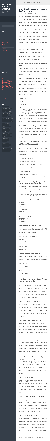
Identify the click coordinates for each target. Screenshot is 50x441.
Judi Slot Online (4, 50)
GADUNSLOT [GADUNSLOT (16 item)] (10, 108)
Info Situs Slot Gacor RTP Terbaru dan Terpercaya (33, 10)
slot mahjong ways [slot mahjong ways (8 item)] (5, 143)
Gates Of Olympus (5, 42)
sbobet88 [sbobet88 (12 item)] (7, 123)
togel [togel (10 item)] (9, 151)
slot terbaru (25, 26)
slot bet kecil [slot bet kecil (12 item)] (9, 133)
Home (3, 18)
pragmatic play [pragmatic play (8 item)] (5, 121)
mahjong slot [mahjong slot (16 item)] (10, 116)
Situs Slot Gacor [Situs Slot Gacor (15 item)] (5, 128)
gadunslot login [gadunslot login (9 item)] (5, 111)
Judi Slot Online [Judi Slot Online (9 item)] (9, 113)
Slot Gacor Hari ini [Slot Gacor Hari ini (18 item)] (5, 138)
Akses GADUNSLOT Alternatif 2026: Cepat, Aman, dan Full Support (7, 98)
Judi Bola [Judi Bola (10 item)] (9, 111)
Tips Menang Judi (5, 65)
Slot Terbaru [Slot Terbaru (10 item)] (10, 148)
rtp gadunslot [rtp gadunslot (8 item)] (10, 121)
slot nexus (4, 58)
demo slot (4, 38)
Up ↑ (37, 438)
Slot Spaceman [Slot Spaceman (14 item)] (5, 148)
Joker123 (4, 46)
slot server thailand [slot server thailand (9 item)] (5, 146)
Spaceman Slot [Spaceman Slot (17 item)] (5, 151)
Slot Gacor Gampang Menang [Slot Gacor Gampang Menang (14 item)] (7, 136)
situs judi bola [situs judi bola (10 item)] (5, 126)
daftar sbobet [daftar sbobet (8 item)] (5, 108)
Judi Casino (4, 48)
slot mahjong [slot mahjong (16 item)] (4, 141)
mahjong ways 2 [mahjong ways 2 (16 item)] (10, 118)
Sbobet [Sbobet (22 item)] (4, 123)
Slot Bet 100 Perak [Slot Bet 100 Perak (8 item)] (5, 131)
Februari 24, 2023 (22, 13)
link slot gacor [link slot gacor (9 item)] (5, 116)
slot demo (4, 56)
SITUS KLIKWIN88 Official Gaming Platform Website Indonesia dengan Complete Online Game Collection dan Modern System (8, 87)
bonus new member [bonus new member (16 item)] (5, 106)
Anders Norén (43, 437)
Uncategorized (4, 67)
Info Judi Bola (4, 44)
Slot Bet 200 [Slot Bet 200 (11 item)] (4, 133)
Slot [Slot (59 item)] (9, 128)
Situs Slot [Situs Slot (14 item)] (9, 126)
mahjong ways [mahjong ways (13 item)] (5, 118)
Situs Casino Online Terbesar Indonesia (7, 7)
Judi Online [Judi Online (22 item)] (4, 113)
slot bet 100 (4, 54)
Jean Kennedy (29, 13)
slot (3, 52)
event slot (4, 40)
